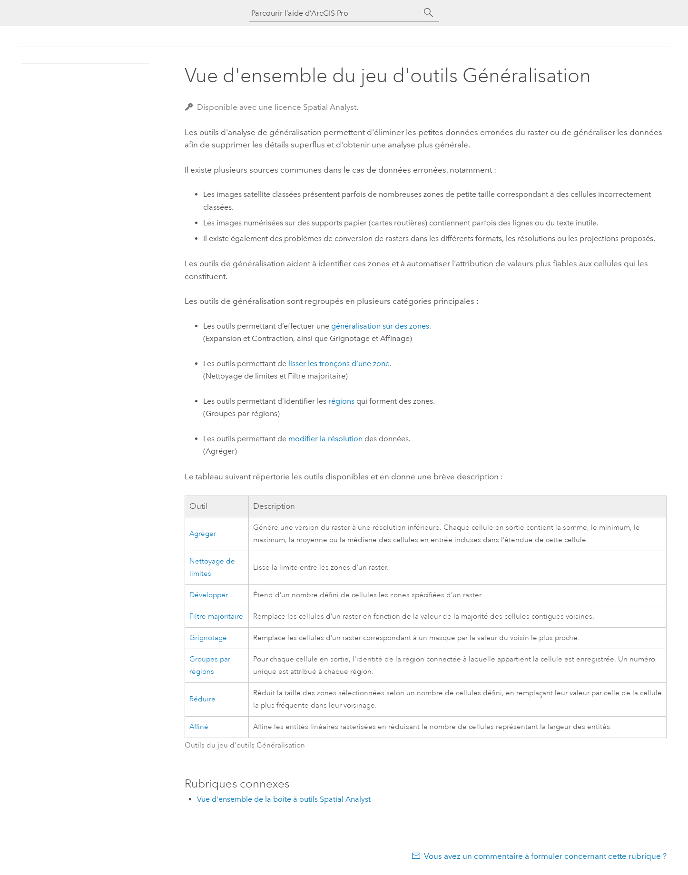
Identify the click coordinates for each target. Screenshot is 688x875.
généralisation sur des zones (380, 326)
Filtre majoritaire (216, 616)
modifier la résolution (325, 438)
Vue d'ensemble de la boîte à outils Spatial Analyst (284, 799)
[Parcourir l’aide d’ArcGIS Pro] (334, 13)
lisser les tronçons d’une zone (339, 363)
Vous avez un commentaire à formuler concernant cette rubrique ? (545, 856)
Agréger (202, 533)
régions (341, 401)
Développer (208, 595)
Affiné (198, 726)
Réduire (202, 699)
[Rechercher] (428, 13)
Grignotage (208, 637)
